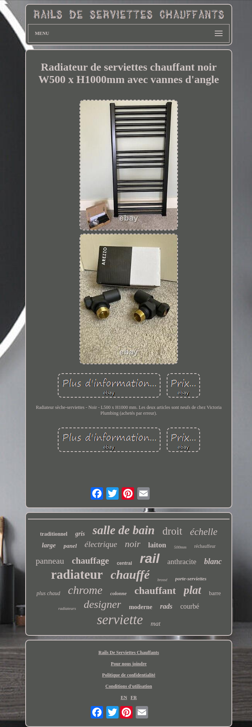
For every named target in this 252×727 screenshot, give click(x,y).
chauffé (130, 575)
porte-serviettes (191, 579)
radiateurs (67, 608)
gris (80, 533)
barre (215, 593)
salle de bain (124, 530)
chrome (85, 589)
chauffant (155, 590)
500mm (180, 547)
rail (149, 558)
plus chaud (48, 593)
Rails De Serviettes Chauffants (128, 652)
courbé (189, 606)
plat (192, 590)
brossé (162, 580)
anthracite (182, 561)
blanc (213, 561)
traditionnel (53, 534)
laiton (157, 545)
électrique (101, 544)
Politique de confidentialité (128, 675)
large (49, 545)
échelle (203, 531)
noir (132, 544)
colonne (118, 593)
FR (134, 697)
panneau (50, 561)
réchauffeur (205, 546)
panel (70, 546)
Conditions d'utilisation (128, 686)
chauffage (90, 561)
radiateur (77, 575)
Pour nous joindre (129, 663)
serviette (120, 619)
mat (156, 623)
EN (124, 697)
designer (102, 604)
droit (172, 531)
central (124, 563)
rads (166, 606)
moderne (140, 607)
